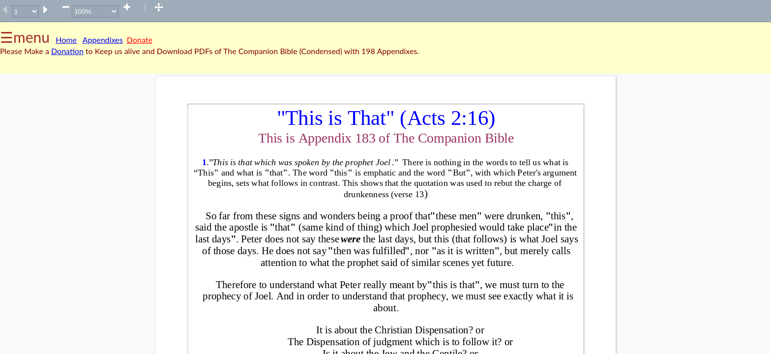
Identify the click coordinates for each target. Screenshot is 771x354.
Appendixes (103, 39)
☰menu (25, 37)
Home (66, 39)
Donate (139, 39)
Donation (67, 51)
